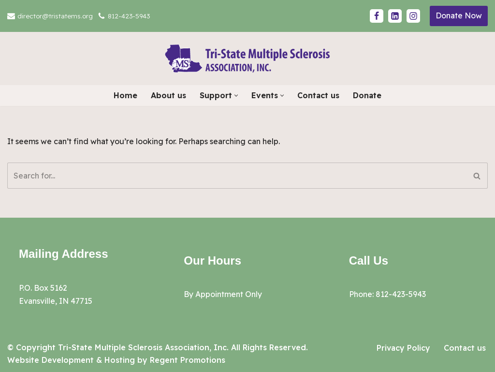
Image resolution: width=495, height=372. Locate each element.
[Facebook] (376, 16)
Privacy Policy (403, 348)
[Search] (236, 176)
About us (168, 95)
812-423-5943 (129, 16)
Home (125, 95)
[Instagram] (413, 16)
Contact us (318, 95)
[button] (236, 95)
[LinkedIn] (395, 16)
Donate (367, 95)
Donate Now (459, 15)
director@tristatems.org (55, 16)
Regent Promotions (187, 360)
